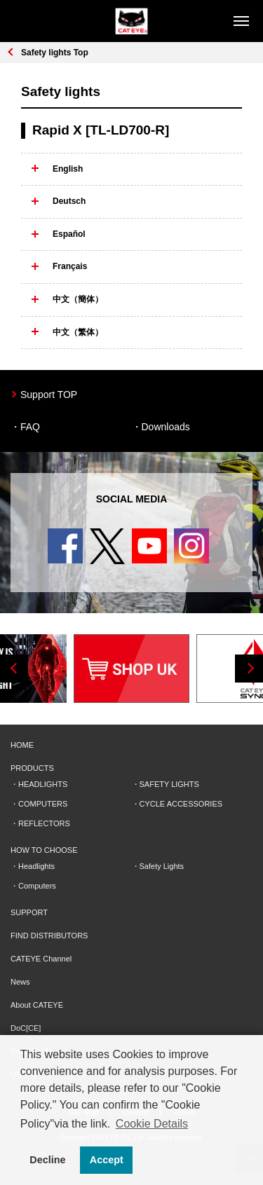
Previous (14, 669)
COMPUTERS (42, 804)
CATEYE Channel (41, 958)
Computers (37, 886)
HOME (22, 745)
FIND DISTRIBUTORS (49, 935)
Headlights (36, 866)
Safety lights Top (54, 52)
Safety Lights (162, 866)
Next (249, 669)
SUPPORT (29, 912)
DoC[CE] (26, 1028)
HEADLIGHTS (42, 784)
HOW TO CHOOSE (44, 850)
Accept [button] (106, 1159)
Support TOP (48, 394)
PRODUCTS (32, 768)
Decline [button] (47, 1159)
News (20, 982)
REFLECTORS (44, 823)
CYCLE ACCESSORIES (181, 804)
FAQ (30, 426)
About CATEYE (37, 1005)
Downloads (166, 426)
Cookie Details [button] (152, 1124)
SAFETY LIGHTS (169, 784)
